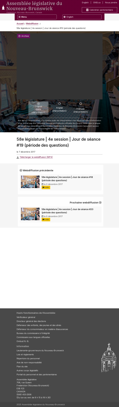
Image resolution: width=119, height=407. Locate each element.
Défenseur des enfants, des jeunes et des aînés (39, 325)
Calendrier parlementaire (99, 10)
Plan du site (22, 366)
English (85, 2)
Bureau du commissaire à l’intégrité (33, 333)
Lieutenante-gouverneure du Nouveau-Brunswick (40, 350)
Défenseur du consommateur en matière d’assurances (42, 329)
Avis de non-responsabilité (29, 362)
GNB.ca (96, 2)
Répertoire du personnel (28, 358)
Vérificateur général (26, 317)
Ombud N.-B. (23, 341)
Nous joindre (111, 2)
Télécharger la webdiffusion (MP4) (36, 157)
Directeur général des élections (31, 321)
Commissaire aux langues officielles (33, 337)
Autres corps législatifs (27, 370)
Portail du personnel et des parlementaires (37, 374)
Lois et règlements (25, 354)
